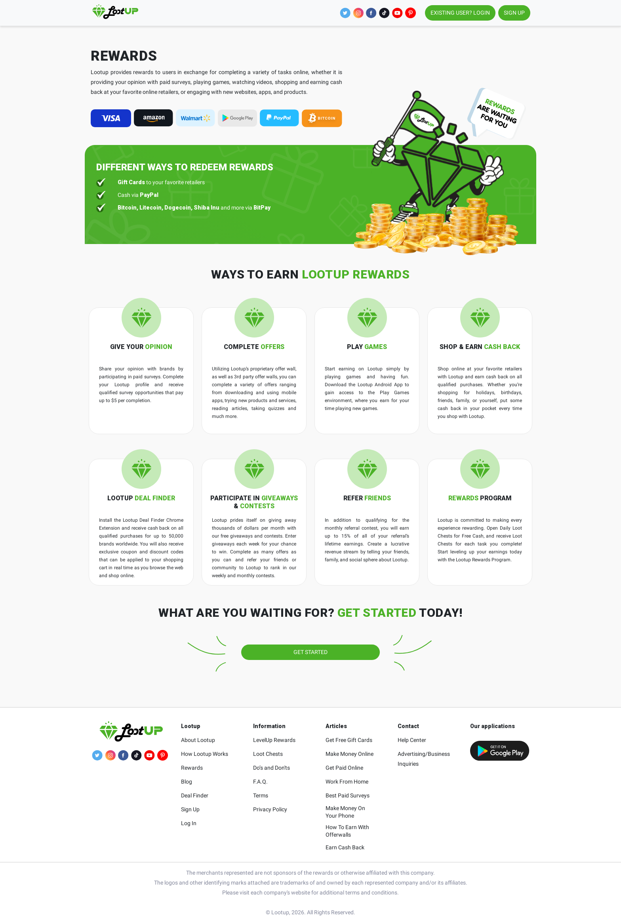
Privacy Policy (270, 809)
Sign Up (190, 809)
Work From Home (347, 781)
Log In (188, 823)
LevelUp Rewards (274, 740)
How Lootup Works (204, 754)
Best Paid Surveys (348, 795)
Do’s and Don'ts (271, 768)
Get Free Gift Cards (349, 740)
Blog (186, 781)
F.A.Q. (260, 781)
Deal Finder (194, 795)
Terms (260, 795)
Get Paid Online (344, 768)
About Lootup (198, 740)
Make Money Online (349, 754)
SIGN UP (514, 13)
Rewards (192, 768)
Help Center (412, 740)
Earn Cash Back (345, 847)
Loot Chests (268, 754)
